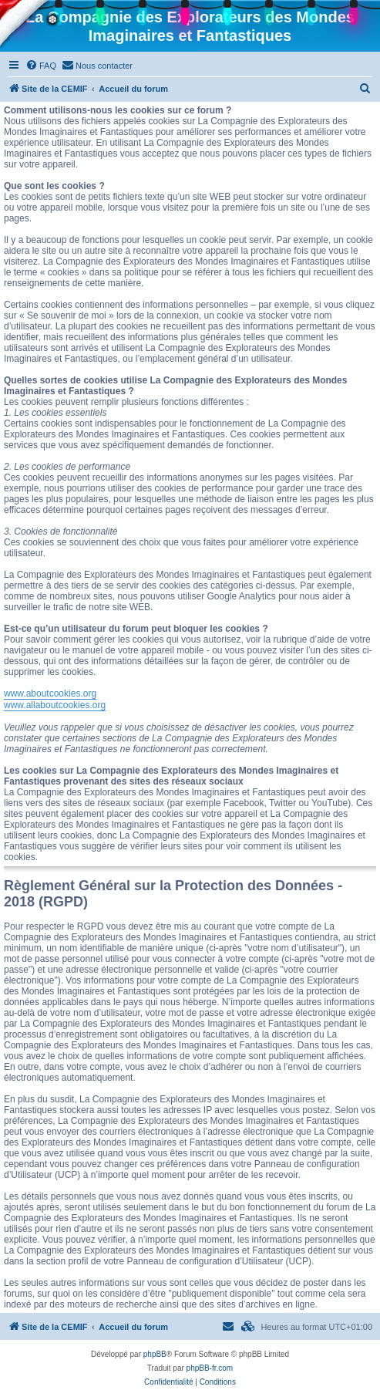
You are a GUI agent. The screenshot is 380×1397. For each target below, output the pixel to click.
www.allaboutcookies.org (55, 705)
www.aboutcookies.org (50, 693)
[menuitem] (40, 65)
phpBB (154, 1354)
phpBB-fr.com (210, 1368)
